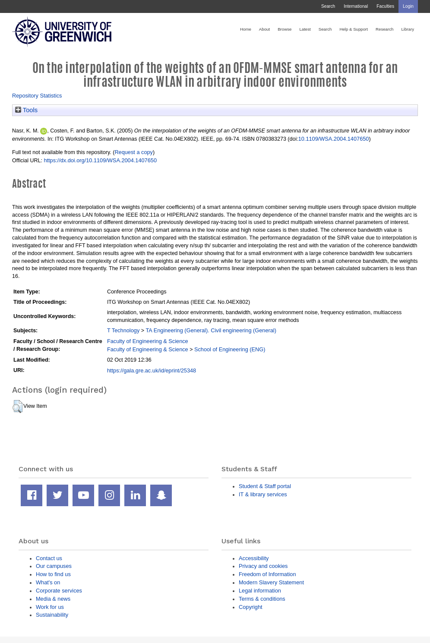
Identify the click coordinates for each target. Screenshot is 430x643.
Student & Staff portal (265, 486)
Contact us (49, 558)
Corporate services (59, 590)
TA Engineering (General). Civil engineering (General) (211, 330)
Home (245, 29)
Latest (304, 29)
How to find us (53, 574)
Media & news (53, 599)
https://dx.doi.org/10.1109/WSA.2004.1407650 (100, 160)
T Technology (123, 330)
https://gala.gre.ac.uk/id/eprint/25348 (151, 370)
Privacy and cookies (263, 566)
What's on (48, 582)
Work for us (50, 607)
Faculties (385, 6)
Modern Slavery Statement (271, 582)
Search (328, 6)
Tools (26, 110)
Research (384, 29)
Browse (284, 29)
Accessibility (254, 558)
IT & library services (263, 494)
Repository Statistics (37, 95)
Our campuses (54, 566)
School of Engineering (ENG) (229, 349)
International (356, 6)
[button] (17, 406)
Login (408, 6)
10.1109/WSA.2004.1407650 (333, 139)
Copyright (250, 607)
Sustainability (52, 614)
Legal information (260, 590)
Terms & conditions (262, 599)
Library (407, 29)
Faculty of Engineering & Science (147, 341)
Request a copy (133, 152)
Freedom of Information (267, 574)
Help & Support (353, 29)
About (264, 29)
